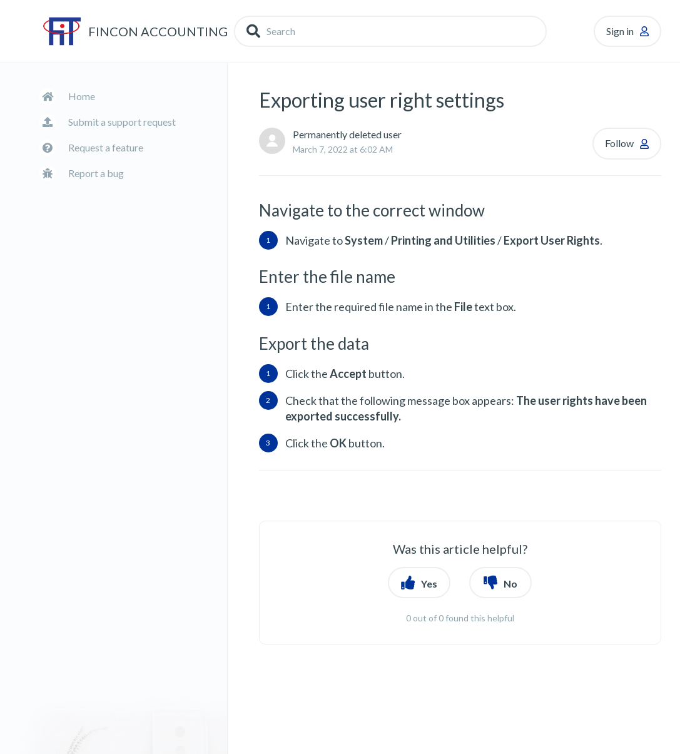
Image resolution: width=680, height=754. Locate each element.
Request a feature (105, 147)
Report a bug (96, 173)
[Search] (390, 31)
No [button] (510, 583)
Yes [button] (429, 583)
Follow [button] (619, 143)
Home (81, 96)
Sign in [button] (620, 31)
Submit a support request (122, 122)
